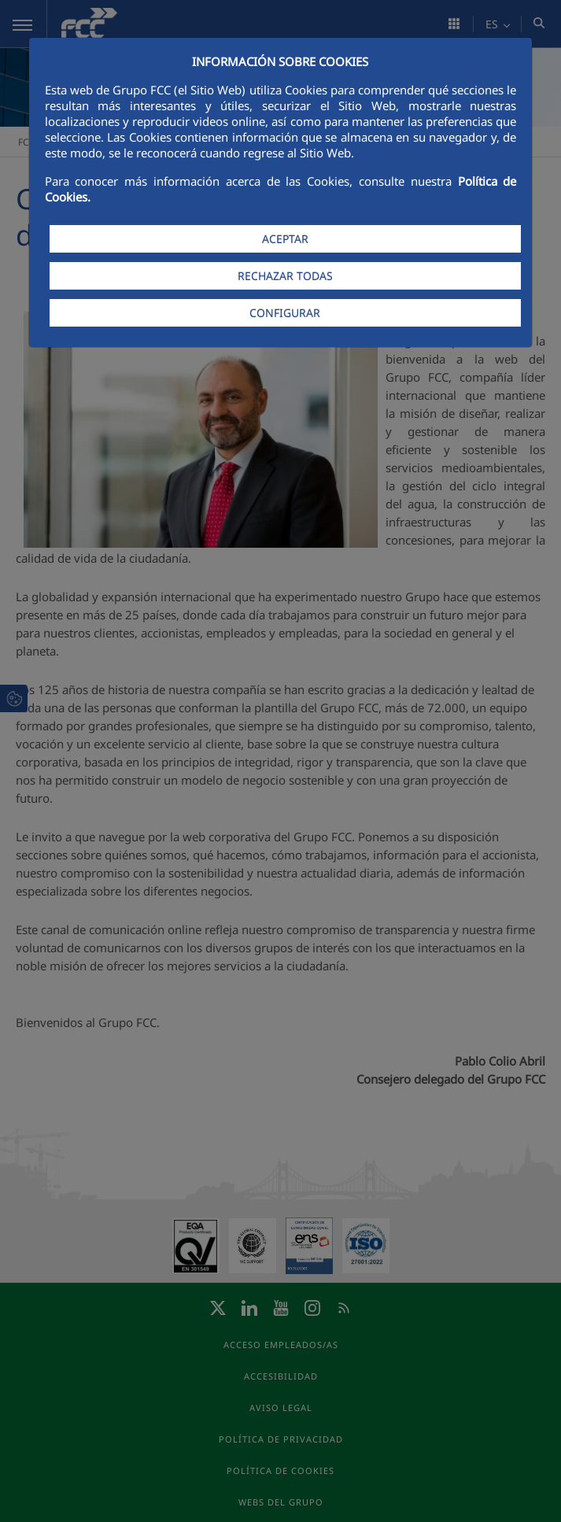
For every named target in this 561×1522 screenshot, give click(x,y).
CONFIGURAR (284, 312)
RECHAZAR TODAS (285, 275)
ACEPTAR (285, 238)
